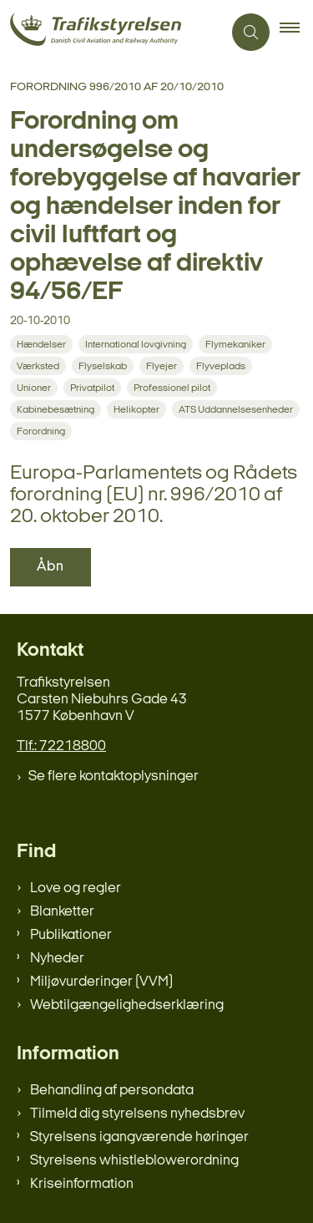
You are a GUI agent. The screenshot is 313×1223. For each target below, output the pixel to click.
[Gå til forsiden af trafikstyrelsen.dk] (111, 32)
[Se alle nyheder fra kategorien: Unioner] (35, 388)
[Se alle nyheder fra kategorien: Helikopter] (138, 409)
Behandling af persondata (112, 1090)
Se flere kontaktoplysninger (113, 776)
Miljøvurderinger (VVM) (101, 982)
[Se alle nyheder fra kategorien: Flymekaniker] (237, 344)
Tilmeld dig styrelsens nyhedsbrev (137, 1114)
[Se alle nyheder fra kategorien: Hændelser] (43, 344)
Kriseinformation (82, 1184)
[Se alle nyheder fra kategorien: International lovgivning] (137, 344)
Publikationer (71, 935)
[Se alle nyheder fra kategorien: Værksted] (39, 366)
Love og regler (75, 888)
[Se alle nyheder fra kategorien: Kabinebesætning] (57, 409)
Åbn (50, 567)
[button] (296, 32)
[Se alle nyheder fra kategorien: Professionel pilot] (173, 388)
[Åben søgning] (251, 32)
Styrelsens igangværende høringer (139, 1137)
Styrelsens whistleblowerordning (134, 1161)
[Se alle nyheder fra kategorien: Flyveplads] (222, 366)
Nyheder (57, 959)
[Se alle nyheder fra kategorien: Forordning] (42, 431)
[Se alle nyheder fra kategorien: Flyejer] (163, 366)
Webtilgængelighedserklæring (127, 1005)
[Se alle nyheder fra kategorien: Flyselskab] (104, 366)
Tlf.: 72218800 (61, 746)
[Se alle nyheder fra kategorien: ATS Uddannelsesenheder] (237, 409)
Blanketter (62, 912)
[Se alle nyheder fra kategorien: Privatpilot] (93, 388)
